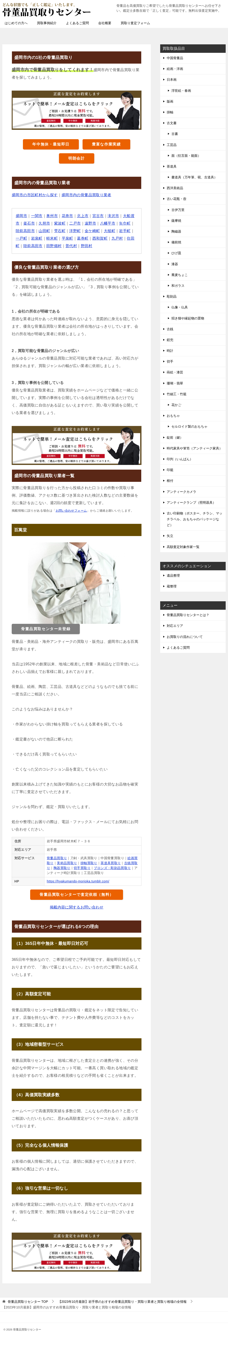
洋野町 (75, 231)
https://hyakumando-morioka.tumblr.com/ (78, 881)
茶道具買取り (111, 863)
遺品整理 (173, 575)
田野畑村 (54, 246)
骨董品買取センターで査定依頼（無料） (77, 895)
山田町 (44, 231)
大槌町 (109, 231)
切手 (170, 361)
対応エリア (175, 626)
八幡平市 (108, 223)
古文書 (172, 123)
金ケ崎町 (92, 231)
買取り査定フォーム (135, 23)
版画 (170, 101)
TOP (28, 1301)
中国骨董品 (175, 58)
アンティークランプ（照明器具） (191, 502)
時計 (170, 351)
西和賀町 (100, 238)
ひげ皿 (176, 253)
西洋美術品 (175, 188)
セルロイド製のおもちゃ (189, 426)
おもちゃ (173, 416)
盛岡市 (21, 216)
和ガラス (178, 286)
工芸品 (172, 145)
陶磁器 (176, 231)
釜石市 (29, 223)
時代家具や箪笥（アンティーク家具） (194, 448)
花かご (176, 405)
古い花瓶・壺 (176, 199)
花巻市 (67, 216)
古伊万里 (178, 210)
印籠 (170, 470)
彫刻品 (172, 296)
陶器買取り (62, 868)
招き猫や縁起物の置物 (187, 318)
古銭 (170, 329)
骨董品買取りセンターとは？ (188, 615)
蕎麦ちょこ (179, 275)
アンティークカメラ (181, 492)
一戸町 (21, 238)
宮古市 (98, 216)
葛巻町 (82, 238)
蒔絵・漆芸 (175, 372)
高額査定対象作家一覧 (183, 547)
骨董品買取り (57, 858)
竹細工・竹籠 (176, 394)
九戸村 (117, 238)
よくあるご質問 (77, 23)
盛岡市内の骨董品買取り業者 (86, 195)
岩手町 (125, 231)
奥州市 (52, 216)
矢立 (170, 536)
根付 (170, 481)
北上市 (82, 216)
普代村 (71, 246)
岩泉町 (37, 238)
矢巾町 (125, 223)
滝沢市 (113, 216)
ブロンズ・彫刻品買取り (112, 868)
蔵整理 (172, 586)
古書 (174, 134)
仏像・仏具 (179, 307)
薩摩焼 (176, 220)
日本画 (172, 79)
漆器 (174, 264)
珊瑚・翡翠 (175, 383)
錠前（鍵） (175, 437)
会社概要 (104, 23)
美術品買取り (67, 863)
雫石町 (59, 231)
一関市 (37, 216)
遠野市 (90, 223)
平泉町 (67, 238)
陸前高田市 (25, 231)
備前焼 (176, 242)
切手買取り (82, 868)
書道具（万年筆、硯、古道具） (194, 177)
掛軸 (170, 112)
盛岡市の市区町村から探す (35, 195)
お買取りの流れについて (185, 637)
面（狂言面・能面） (186, 155)
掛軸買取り (88, 863)
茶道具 (172, 166)
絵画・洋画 (175, 69)
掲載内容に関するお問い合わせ (77, 907)
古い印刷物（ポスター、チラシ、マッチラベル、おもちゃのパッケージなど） (194, 519)
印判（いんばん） (180, 459)
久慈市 (44, 223)
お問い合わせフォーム (71, 510)
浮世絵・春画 (181, 90)
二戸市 (75, 223)
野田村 (86, 246)
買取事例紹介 (47, 23)
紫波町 (59, 223)
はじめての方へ (16, 23)
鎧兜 (170, 340)
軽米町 (52, 238)
